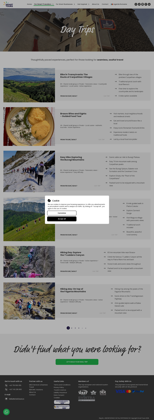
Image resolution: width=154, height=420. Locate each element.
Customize (62, 216)
